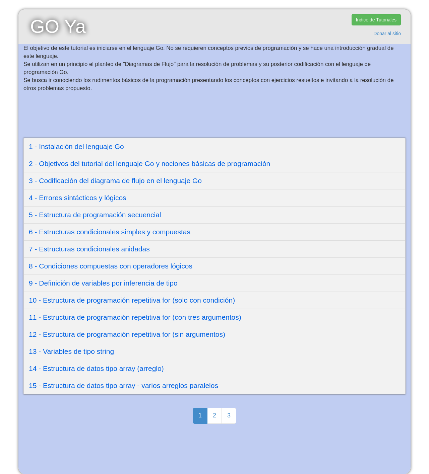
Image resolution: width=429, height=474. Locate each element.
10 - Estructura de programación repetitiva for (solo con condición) (132, 300)
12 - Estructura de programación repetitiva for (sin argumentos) (127, 334)
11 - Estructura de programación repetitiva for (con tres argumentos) (135, 317)
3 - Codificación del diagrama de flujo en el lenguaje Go (115, 180)
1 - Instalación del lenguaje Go (76, 146)
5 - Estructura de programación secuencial (95, 215)
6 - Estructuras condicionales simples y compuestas (109, 232)
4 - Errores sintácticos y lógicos (77, 198)
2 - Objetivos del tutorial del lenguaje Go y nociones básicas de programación (149, 163)
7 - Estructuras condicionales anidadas (89, 249)
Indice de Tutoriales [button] (376, 19)
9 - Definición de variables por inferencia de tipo (103, 283)
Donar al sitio (387, 33)
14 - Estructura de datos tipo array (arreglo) (96, 368)
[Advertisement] (191, 116)
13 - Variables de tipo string (71, 351)
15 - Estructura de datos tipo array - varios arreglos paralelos (123, 385)
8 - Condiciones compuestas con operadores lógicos (110, 266)
